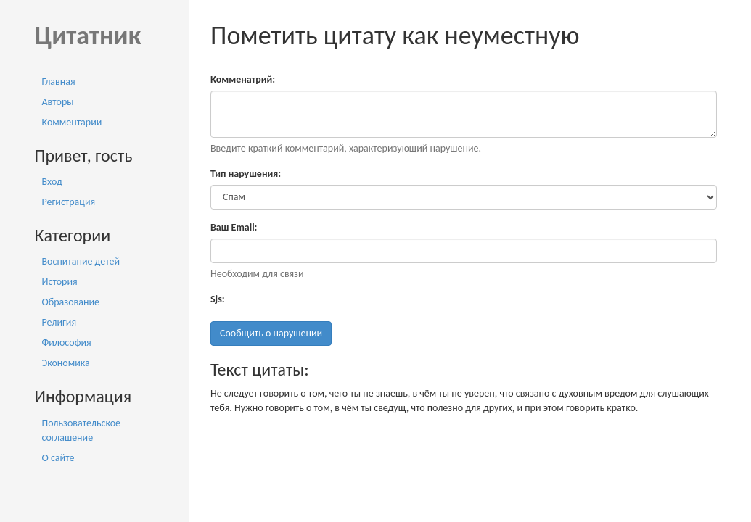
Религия (59, 322)
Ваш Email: (233, 227)
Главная (58, 81)
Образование (71, 302)
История (60, 282)
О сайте (58, 458)
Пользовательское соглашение (81, 430)
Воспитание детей (81, 261)
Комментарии (72, 122)
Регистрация (69, 202)
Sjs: (217, 299)
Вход (52, 181)
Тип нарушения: (245, 173)
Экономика (66, 363)
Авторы (58, 102)
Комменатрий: (242, 79)
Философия (66, 342)
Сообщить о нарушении (271, 333)
